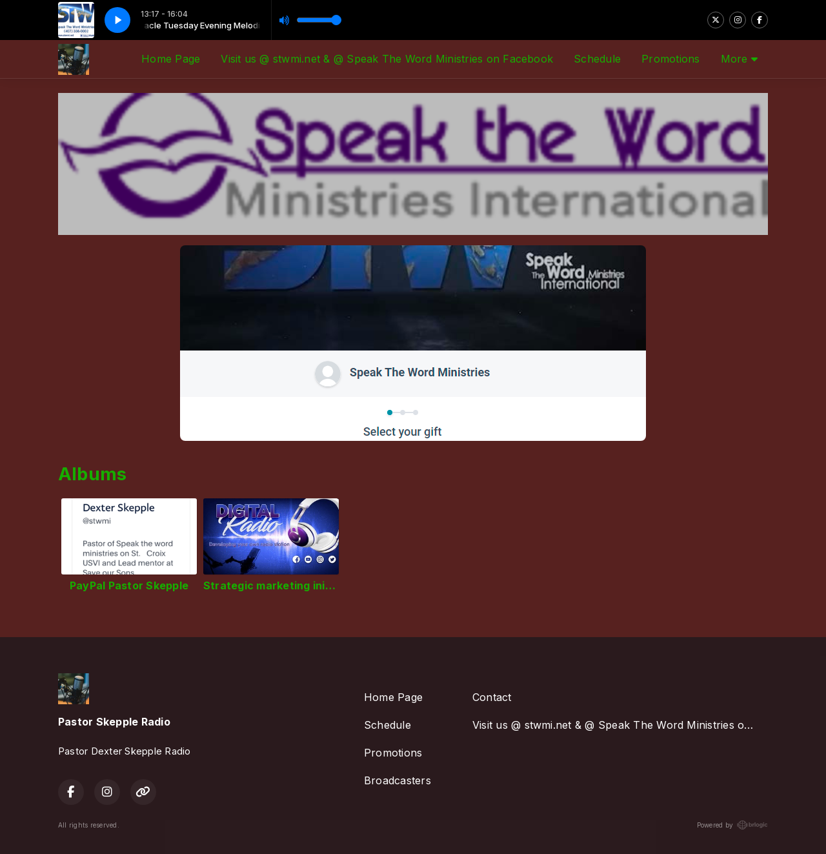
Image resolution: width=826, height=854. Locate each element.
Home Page (170, 58)
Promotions (670, 58)
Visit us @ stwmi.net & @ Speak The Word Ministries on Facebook (387, 58)
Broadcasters (397, 780)
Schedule (597, 58)
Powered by (732, 824)
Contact (492, 697)
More (739, 58)
